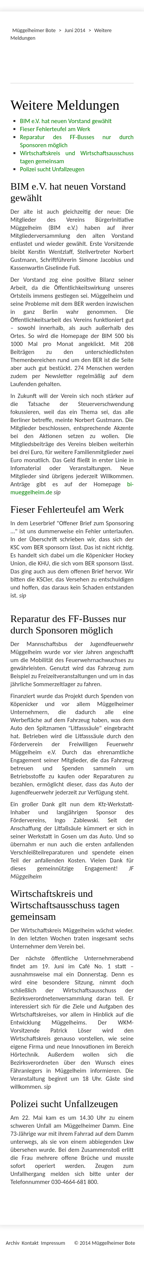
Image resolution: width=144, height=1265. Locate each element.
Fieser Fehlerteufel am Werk (55, 129)
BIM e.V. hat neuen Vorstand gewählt (66, 121)
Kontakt (30, 1243)
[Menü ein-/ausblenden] (133, 2)
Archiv (13, 1243)
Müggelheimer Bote (34, 30)
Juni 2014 (75, 30)
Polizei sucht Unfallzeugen (52, 169)
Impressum (53, 1243)
